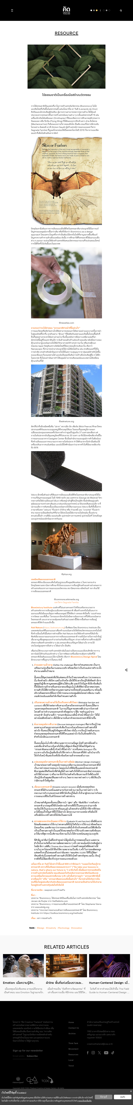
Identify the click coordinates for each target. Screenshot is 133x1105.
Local (70, 1060)
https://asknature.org (54, 627)
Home (71, 1022)
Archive (72, 1034)
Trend (71, 1066)
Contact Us (73, 1028)
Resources (73, 1055)
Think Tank (73, 1043)
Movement (73, 1049)
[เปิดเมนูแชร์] (126, 669)
